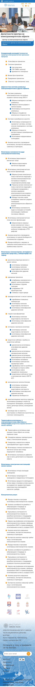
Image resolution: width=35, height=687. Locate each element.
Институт (6, 659)
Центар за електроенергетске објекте (15, 40)
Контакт (6, 671)
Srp (26, 3)
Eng (29, 3)
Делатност (7, 662)
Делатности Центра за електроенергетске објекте (16, 43)
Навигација (7, 1)
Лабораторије (8, 665)
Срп (22, 3)
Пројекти (6, 668)
